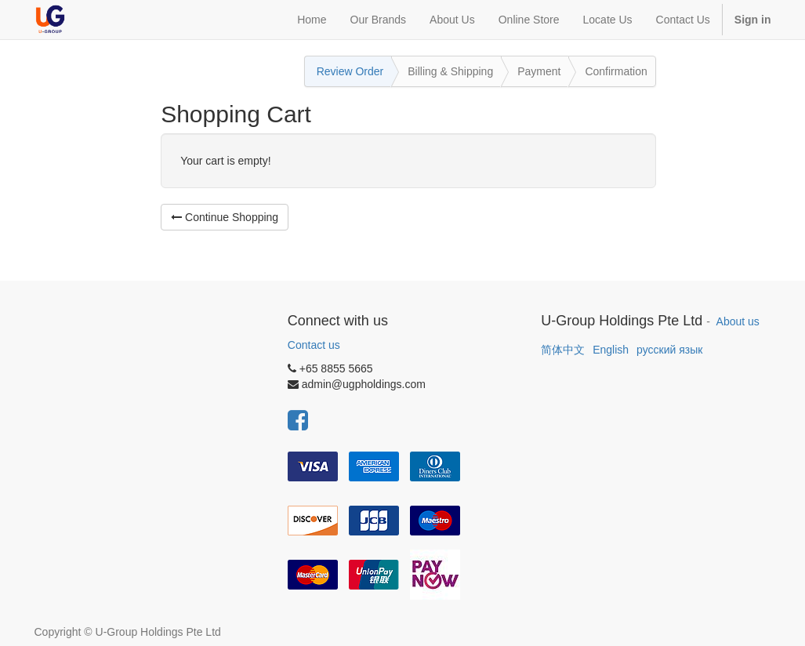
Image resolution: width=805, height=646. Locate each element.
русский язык (669, 349)
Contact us (314, 345)
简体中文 (563, 349)
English (611, 349)
